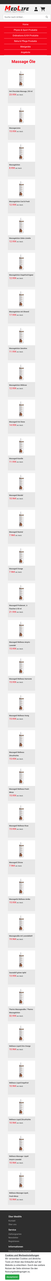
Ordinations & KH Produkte (25, 35)
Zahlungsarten (15, 1234)
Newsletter (13, 1237)
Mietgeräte (25, 46)
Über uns (12, 1224)
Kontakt (12, 1221)
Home (25, 24)
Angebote (25, 52)
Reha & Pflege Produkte (25, 41)
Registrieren (13, 1241)
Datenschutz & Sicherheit (19, 1251)
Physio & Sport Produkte (25, 30)
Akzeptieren (12, 1277)
